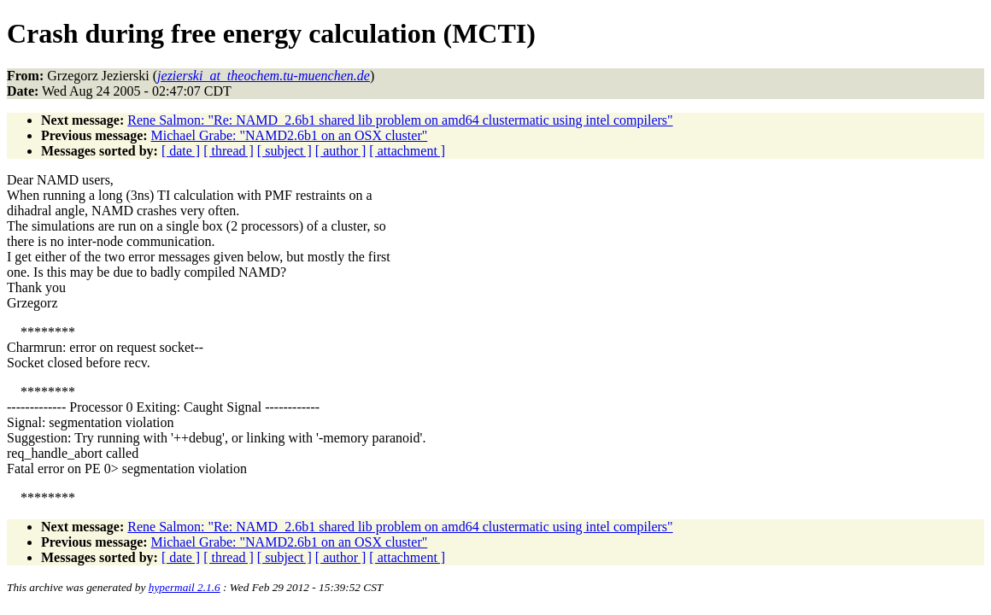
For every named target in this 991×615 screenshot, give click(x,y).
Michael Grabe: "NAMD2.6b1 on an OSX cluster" (289, 135)
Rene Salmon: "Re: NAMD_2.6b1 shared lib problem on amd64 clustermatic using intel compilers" (399, 120)
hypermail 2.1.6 (184, 587)
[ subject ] (284, 151)
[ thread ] (228, 151)
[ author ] (340, 151)
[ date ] (180, 151)
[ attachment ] (407, 151)
